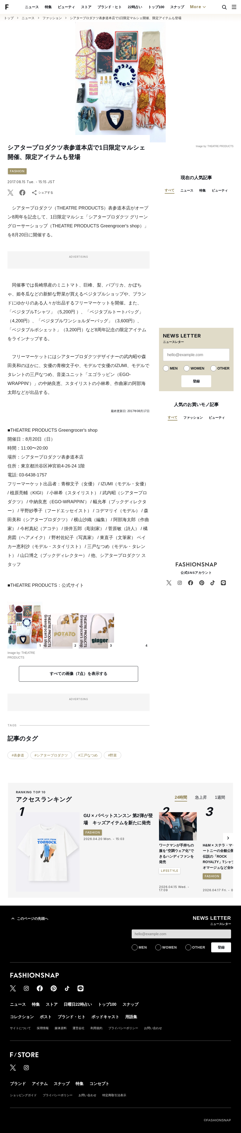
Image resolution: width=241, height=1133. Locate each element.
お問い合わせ (153, 1028)
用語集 (131, 1017)
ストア (86, 7)
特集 (48, 7)
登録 (196, 381)
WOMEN (197, 368)
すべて (169, 190)
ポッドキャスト (105, 1017)
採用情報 (43, 1028)
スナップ (177, 7)
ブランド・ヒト (109, 7)
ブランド (18, 1084)
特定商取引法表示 (114, 1095)
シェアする (42, 193)
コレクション (22, 1017)
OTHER (223, 368)
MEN (174, 368)
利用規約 (96, 1028)
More (198, 7)
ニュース (32, 7)
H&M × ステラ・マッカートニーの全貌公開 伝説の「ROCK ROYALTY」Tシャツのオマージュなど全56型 (221, 856)
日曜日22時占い (78, 1004)
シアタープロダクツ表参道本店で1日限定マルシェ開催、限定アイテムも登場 (125, 18)
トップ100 (156, 7)
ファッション (52, 18)
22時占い (135, 7)
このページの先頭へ (29, 919)
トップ (9, 18)
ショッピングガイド (23, 1095)
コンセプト (99, 1084)
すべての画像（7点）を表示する (79, 673)
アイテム (40, 1084)
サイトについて (20, 1028)
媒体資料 (61, 1028)
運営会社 (78, 1028)
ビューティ (66, 7)
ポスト (46, 1017)
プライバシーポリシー (123, 1028)
